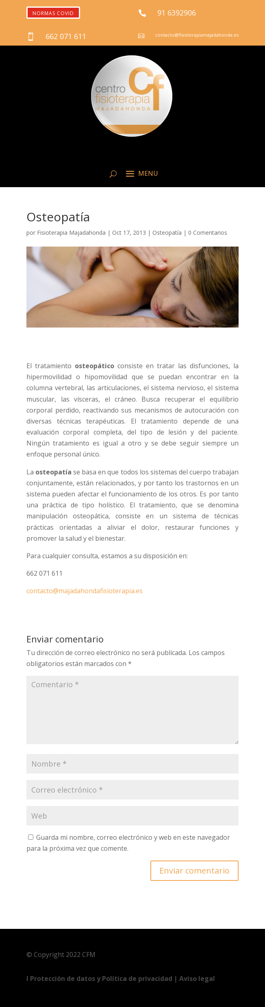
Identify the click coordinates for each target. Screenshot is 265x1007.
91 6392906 (176, 12)
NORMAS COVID (53, 13)
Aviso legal (197, 978)
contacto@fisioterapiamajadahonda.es (197, 35)
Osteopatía (167, 232)
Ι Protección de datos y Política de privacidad (100, 978)
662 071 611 (66, 36)
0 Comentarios (207, 232)
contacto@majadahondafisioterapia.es (84, 590)
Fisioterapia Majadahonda (71, 232)
